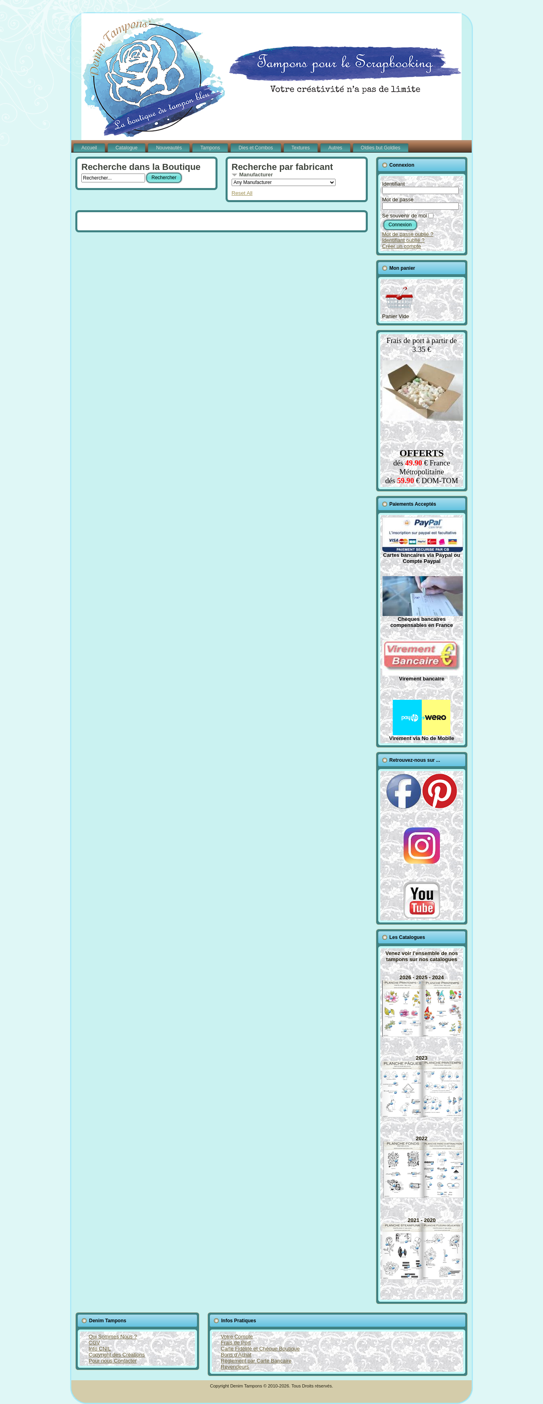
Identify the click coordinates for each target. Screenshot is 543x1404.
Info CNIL (100, 1349)
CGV (94, 1343)
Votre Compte (237, 1337)
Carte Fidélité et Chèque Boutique (260, 1349)
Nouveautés (169, 148)
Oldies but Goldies (380, 148)
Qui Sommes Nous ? (113, 1337)
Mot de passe (398, 199)
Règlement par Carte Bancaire (256, 1361)
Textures (301, 148)
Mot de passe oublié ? (407, 234)
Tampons (210, 148)
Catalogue (127, 148)
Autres (335, 148)
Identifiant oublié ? (403, 240)
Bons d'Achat (236, 1355)
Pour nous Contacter (113, 1361)
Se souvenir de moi (404, 216)
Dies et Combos (255, 148)
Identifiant (393, 184)
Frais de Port (236, 1343)
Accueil (89, 148)
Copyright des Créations (117, 1355)
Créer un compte (401, 246)
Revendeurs (235, 1367)
